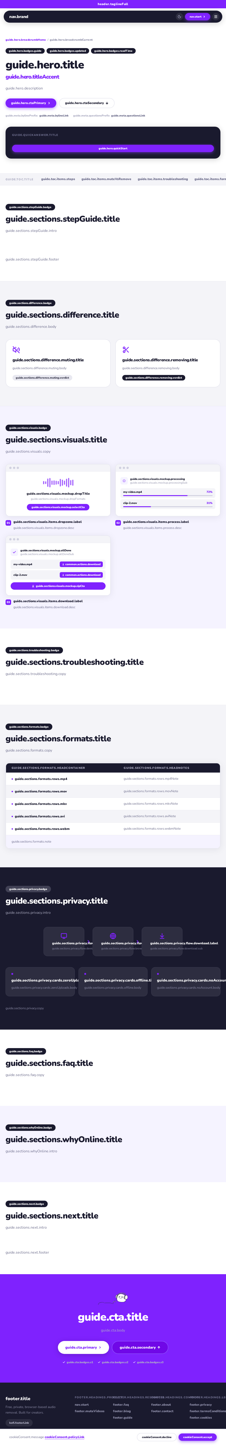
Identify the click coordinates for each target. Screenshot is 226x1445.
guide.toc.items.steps (58, 179)
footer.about (161, 1404)
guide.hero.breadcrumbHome (26, 40)
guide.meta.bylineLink (54, 115)
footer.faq (121, 1404)
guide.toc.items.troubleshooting (163, 179)
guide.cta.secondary (140, 1347)
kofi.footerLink (19, 1423)
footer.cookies (201, 1417)
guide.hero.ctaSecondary (87, 103)
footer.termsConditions (205, 1411)
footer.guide (122, 1417)
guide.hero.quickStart (113, 148)
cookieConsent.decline (157, 1437)
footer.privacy (201, 1404)
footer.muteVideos (89, 1411)
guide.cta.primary (83, 1347)
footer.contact (162, 1411)
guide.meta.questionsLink (128, 115)
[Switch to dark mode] (179, 16)
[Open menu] (216, 16)
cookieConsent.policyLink (64, 1437)
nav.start (198, 16)
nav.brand (18, 16)
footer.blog (122, 1411)
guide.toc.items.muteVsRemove (106, 179)
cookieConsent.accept (197, 1437)
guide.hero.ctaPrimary (31, 103)
